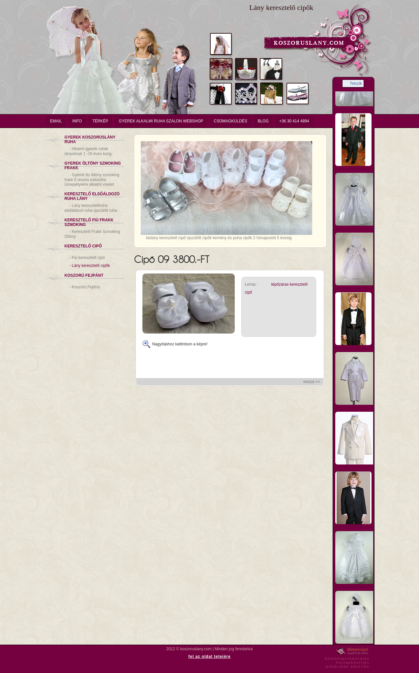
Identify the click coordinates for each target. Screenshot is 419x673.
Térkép (100, 121)
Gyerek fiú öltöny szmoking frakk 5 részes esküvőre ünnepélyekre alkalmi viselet (92, 180)
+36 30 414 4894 (294, 121)
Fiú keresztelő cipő (87, 257)
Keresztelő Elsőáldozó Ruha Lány (92, 196)
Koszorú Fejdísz (85, 287)
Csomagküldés (230, 121)
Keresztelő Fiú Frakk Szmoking (89, 222)
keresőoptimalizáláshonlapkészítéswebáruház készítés (347, 661)
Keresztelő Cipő (83, 246)
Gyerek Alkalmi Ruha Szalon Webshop (161, 121)
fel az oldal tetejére (209, 656)
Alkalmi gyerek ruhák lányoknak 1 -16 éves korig (88, 151)
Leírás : (251, 284)
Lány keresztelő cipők (90, 265)
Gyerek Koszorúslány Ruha (90, 139)
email (56, 121)
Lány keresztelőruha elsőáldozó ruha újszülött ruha (91, 208)
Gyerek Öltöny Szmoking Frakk (93, 165)
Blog (263, 121)
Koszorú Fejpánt (84, 275)
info (77, 121)
